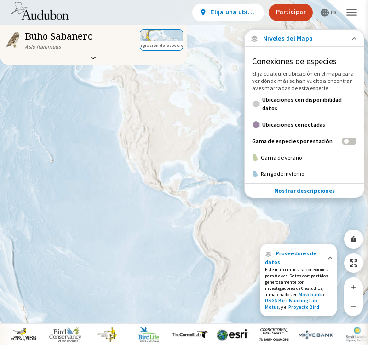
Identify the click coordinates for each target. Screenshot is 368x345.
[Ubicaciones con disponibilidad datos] (304, 104)
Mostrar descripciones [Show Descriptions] (304, 190)
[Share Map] (353, 239)
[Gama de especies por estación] (304, 141)
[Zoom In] (353, 287)
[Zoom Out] (353, 306)
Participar (291, 11)
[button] (298, 257)
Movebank (310, 294)
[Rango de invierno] (304, 174)
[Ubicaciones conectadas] (304, 124)
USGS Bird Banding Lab (291, 301)
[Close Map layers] (304, 38)
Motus (272, 307)
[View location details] (228, 12)
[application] (184, 172)
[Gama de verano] (304, 158)
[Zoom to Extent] (353, 263)
